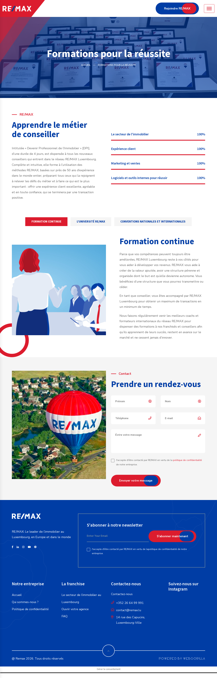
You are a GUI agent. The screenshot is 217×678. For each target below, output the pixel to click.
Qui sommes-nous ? (25, 602)
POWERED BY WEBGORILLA (182, 656)
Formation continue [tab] (43, 222)
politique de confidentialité (187, 460)
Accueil (86, 65)
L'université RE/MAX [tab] (90, 222)
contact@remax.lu (128, 610)
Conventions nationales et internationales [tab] (155, 222)
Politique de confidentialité (31, 609)
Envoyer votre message (137, 481)
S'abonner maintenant (172, 536)
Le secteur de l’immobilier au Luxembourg (82, 598)
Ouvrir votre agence (75, 609)
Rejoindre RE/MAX (177, 8)
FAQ (64, 617)
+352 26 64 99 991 (130, 603)
